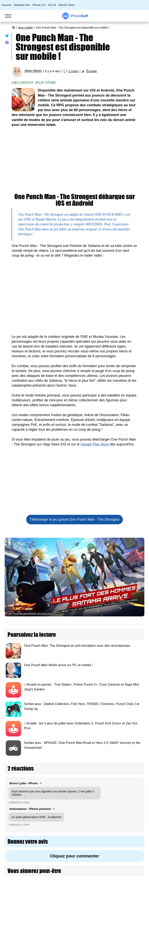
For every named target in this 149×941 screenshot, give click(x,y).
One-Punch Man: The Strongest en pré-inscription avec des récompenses (77, 645)
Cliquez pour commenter (74, 856)
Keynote (6, 4)
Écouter (91, 71)
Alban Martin (33, 71)
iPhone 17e (39, 4)
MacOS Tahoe (67, 4)
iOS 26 (52, 4)
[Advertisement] (74, 160)
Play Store (46, 82)
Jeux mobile (25, 27)
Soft (79, 16)
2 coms (73, 71)
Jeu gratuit (23, 82)
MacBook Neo (22, 4)
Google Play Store (95, 444)
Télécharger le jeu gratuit (75, 519)
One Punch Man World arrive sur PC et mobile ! (58, 665)
